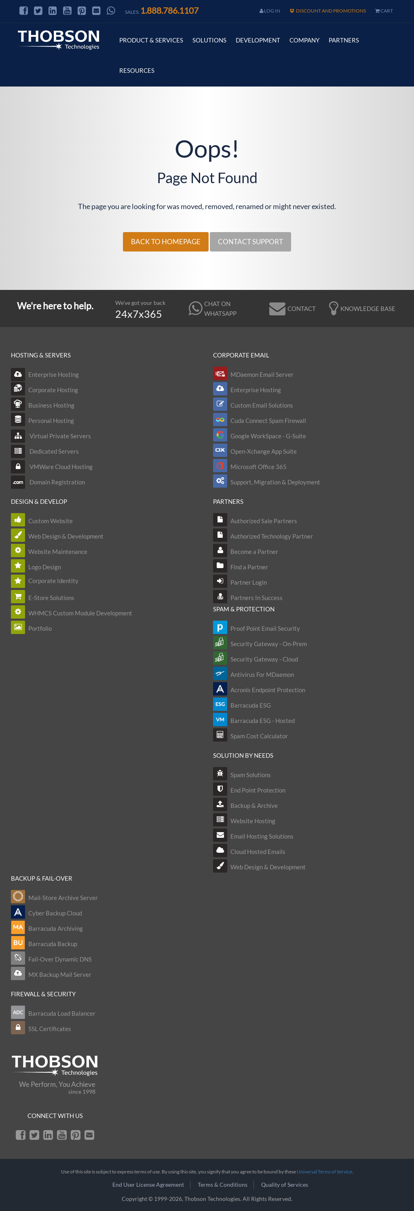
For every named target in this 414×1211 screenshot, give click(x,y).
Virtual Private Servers (51, 436)
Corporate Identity (53, 580)
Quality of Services (284, 1184)
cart (384, 11)
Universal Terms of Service (324, 1172)
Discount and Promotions (327, 11)
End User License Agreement (148, 1184)
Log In (270, 11)
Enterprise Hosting (45, 374)
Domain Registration (48, 482)
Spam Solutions (250, 774)
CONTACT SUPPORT (250, 241)
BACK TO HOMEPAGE (166, 241)
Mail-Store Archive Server (63, 897)
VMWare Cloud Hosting (52, 466)
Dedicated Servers (45, 451)
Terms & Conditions (222, 1184)
